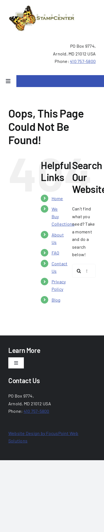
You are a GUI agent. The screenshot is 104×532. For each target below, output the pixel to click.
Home (57, 198)
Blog (56, 299)
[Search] (79, 271)
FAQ (55, 252)
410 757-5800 (83, 61)
